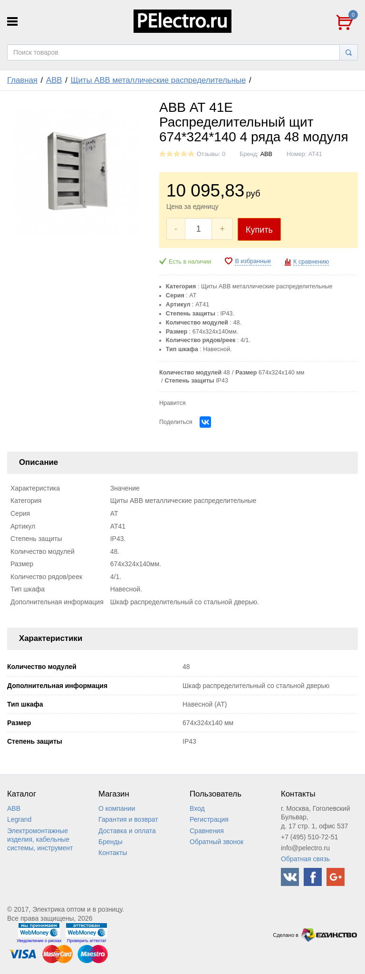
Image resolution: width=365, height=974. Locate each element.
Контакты (112, 852)
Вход (197, 808)
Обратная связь (305, 859)
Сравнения (207, 831)
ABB (54, 80)
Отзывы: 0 (211, 154)
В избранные (253, 261)
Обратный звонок (216, 842)
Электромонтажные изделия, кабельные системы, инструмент (40, 839)
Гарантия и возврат (128, 819)
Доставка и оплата (127, 831)
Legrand (19, 819)
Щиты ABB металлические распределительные (158, 80)
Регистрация (209, 819)
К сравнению (311, 261)
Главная (22, 80)
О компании (116, 808)
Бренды (110, 842)
